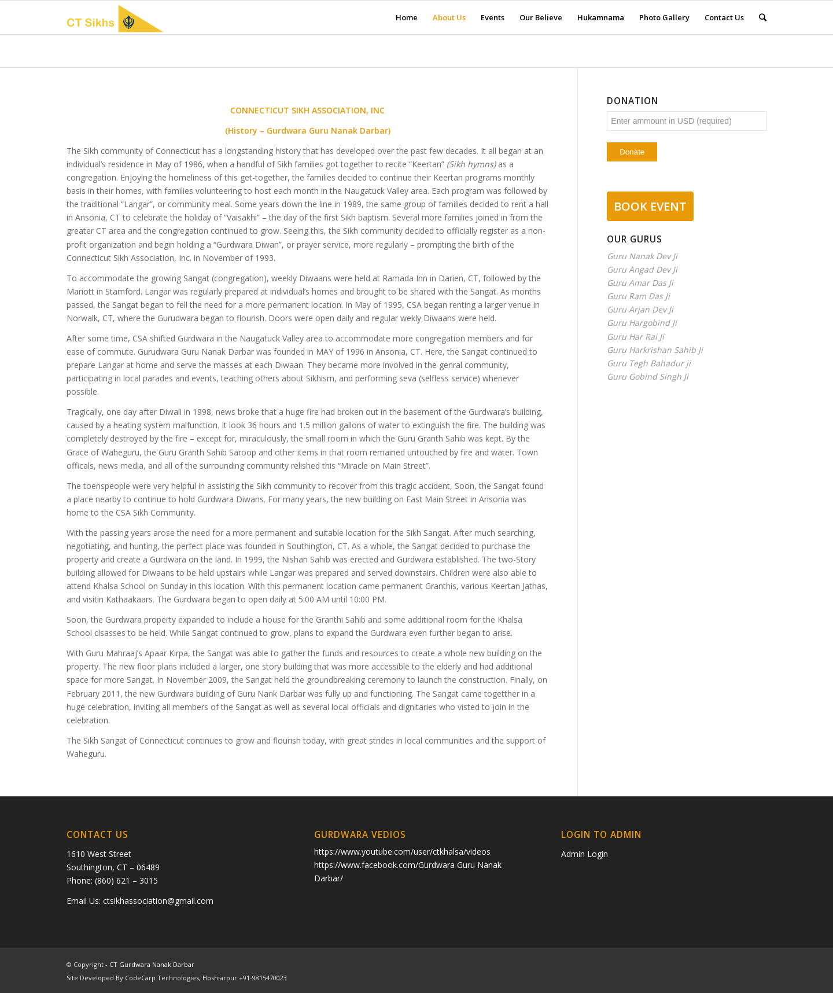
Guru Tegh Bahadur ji (649, 363)
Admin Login (584, 853)
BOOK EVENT (650, 206)
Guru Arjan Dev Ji (640, 309)
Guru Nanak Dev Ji (642, 256)
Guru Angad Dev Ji (642, 269)
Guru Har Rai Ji (635, 336)
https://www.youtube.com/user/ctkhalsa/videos (402, 851)
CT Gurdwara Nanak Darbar (151, 964)
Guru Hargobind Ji (642, 322)
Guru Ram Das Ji (638, 295)
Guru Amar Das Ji (640, 282)
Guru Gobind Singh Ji (647, 376)
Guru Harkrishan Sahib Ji (655, 349)
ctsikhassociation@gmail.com (158, 900)
